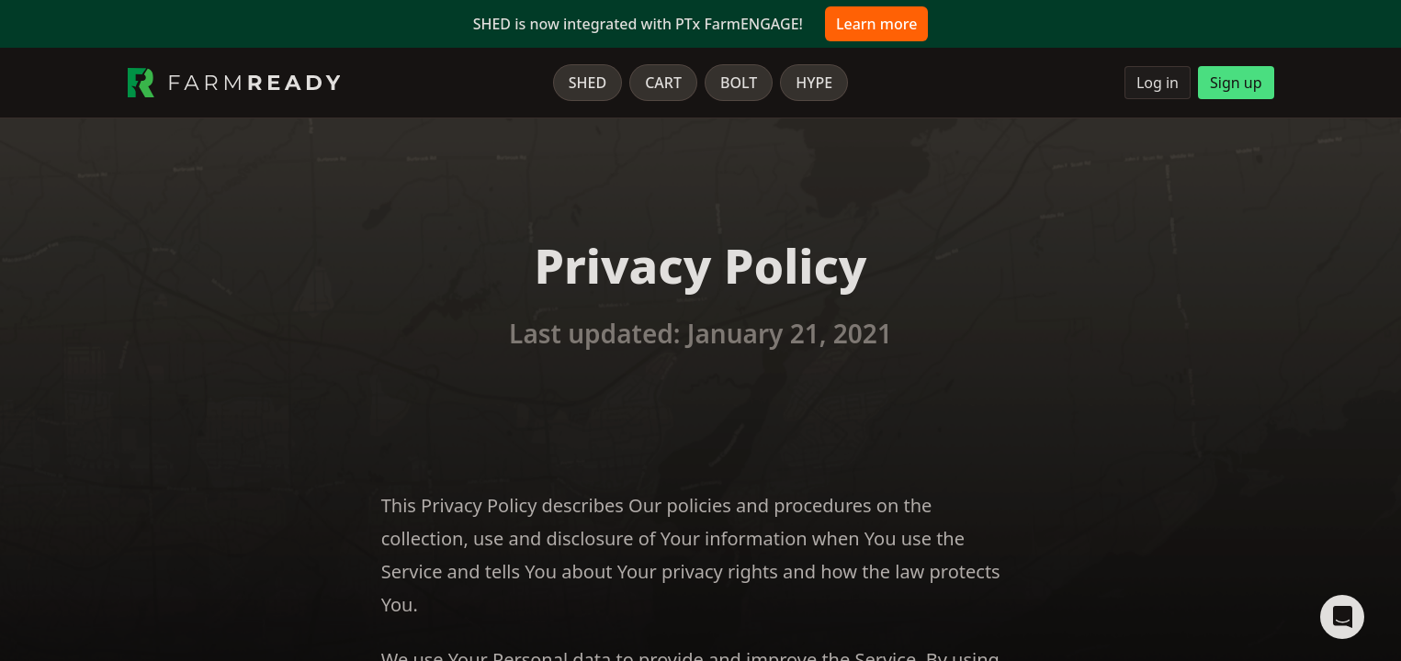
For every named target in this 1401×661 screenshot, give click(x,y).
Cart (663, 83)
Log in (1157, 83)
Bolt (738, 83)
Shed (587, 83)
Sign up (1236, 83)
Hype (814, 83)
